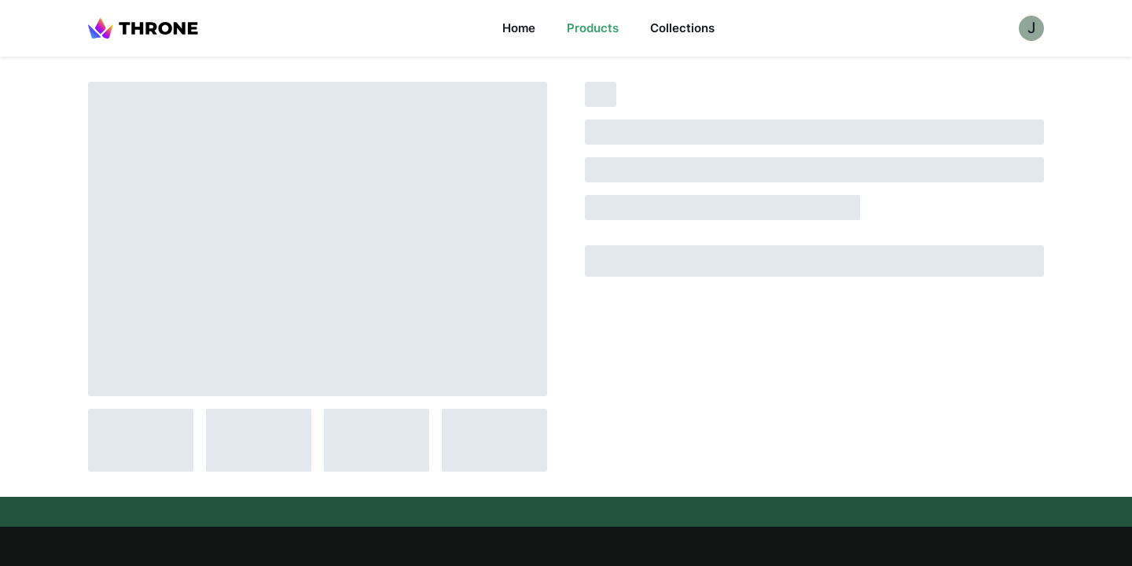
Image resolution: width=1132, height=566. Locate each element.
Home (518, 27)
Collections (682, 27)
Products (593, 27)
